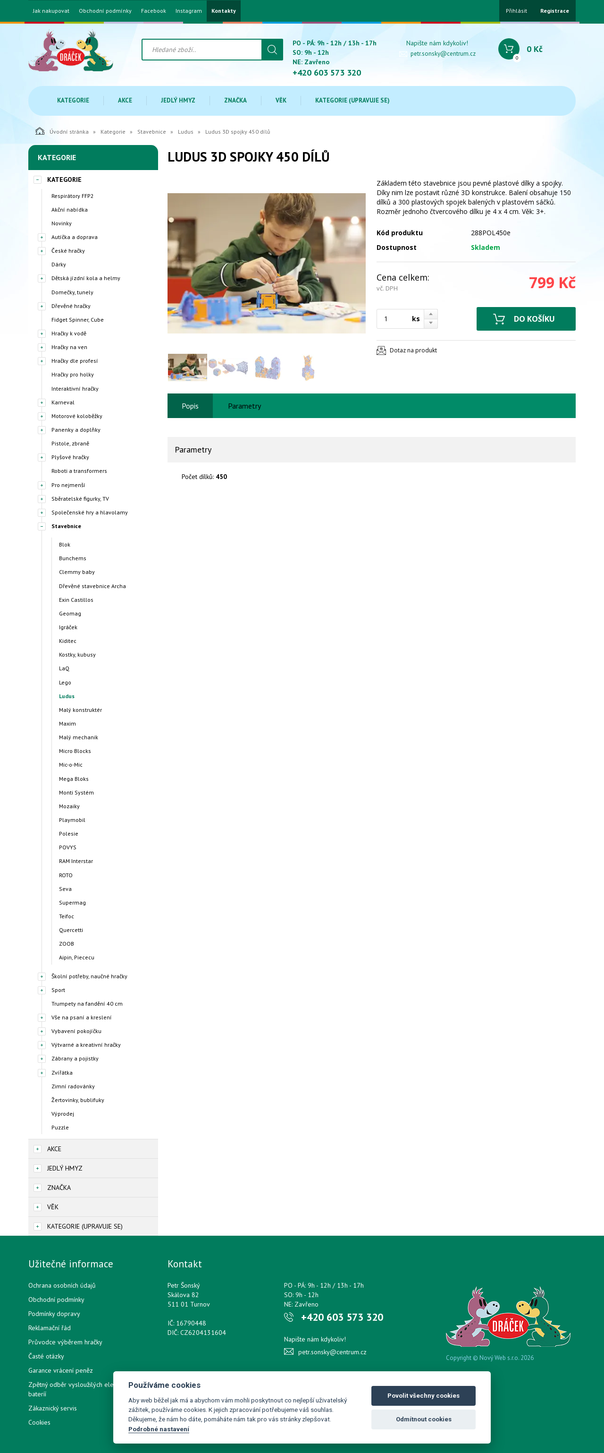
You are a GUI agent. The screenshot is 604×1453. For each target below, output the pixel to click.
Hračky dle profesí (74, 360)
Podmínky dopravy (54, 1313)
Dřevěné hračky (71, 305)
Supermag (72, 902)
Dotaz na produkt (413, 350)
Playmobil (72, 819)
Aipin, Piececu (76, 957)
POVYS (67, 847)
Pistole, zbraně (70, 443)
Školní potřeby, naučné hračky (89, 976)
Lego (65, 682)
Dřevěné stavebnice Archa (92, 586)
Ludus (185, 131)
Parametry (244, 405)
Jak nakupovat (51, 11)
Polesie (68, 833)
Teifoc (66, 916)
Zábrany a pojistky (75, 1058)
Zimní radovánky (73, 1086)
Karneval (63, 402)
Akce (125, 100)
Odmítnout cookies (424, 1419)
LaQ (64, 668)
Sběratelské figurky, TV (80, 498)
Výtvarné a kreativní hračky (86, 1044)
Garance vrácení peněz (60, 1370)
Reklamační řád (49, 1328)
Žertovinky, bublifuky (77, 1099)
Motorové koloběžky (76, 415)
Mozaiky (69, 806)
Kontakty (223, 11)
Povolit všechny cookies (423, 1395)
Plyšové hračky (70, 457)
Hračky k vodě (68, 333)
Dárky (58, 264)
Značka (235, 100)
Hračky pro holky (72, 374)
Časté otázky (46, 1356)
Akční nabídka (69, 209)
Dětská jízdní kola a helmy (85, 278)
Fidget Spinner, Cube (77, 319)
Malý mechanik (78, 737)
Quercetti (71, 929)
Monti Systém (76, 792)
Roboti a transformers (79, 470)
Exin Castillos (76, 599)
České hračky (68, 250)
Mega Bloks (74, 778)
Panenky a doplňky (76, 429)
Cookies (39, 1422)
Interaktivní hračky (75, 388)
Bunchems (72, 558)
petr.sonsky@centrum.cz (443, 54)
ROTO (66, 875)
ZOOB (66, 943)
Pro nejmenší (68, 484)
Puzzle (60, 1127)
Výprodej (62, 1113)
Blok (64, 544)
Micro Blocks (75, 750)
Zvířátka (62, 1072)
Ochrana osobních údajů (62, 1285)
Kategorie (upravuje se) (352, 100)
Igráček (68, 627)
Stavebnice (151, 131)
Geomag (70, 613)
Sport (58, 989)
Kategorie (73, 100)
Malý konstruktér (80, 709)
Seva (65, 888)
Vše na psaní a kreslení (81, 1017)
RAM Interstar (76, 860)
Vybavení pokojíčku (76, 1030)
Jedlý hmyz (178, 100)
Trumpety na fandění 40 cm (87, 1003)
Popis (190, 405)
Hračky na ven (69, 346)
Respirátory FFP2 (72, 195)
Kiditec (67, 640)
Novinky (61, 223)
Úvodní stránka (62, 131)
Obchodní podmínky (105, 11)
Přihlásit (516, 10)
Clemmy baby (77, 571)
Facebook (153, 11)
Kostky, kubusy (77, 654)
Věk (281, 100)
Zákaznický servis (52, 1408)
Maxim (67, 723)
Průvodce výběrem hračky (65, 1342)
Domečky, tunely (72, 292)
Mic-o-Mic (71, 764)
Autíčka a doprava (74, 236)
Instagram (189, 11)
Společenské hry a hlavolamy (89, 512)
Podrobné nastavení (158, 1429)
